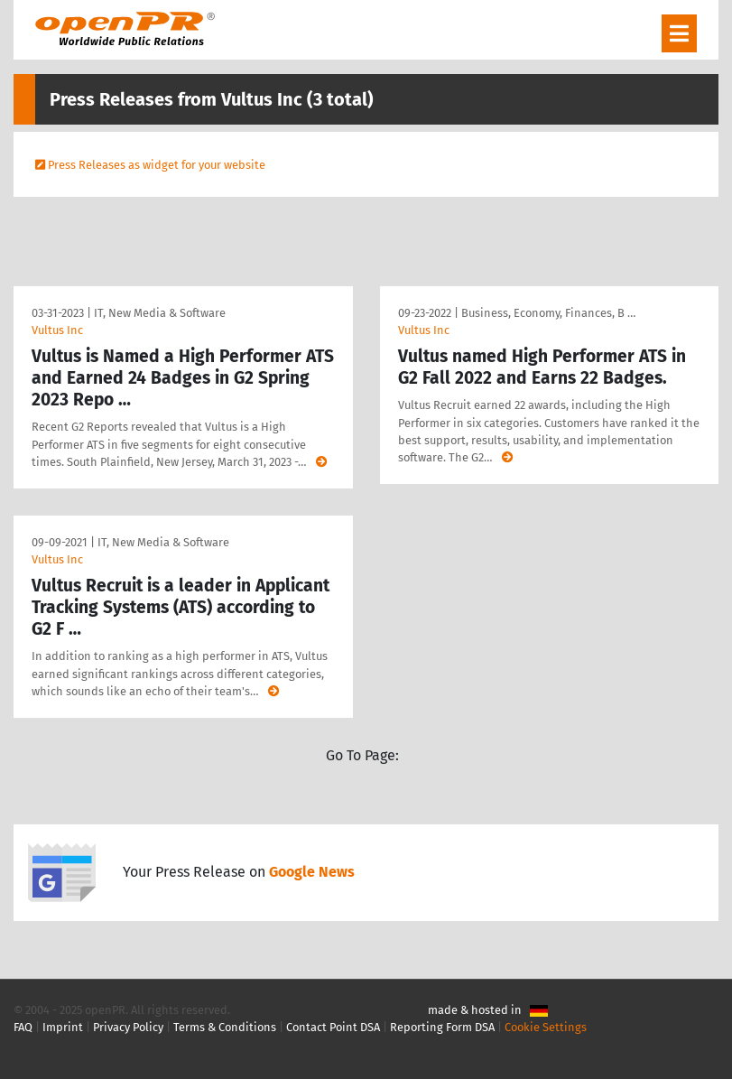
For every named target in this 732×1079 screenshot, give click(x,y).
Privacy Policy (128, 1027)
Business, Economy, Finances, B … (548, 313)
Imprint (62, 1027)
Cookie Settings (546, 1027)
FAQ (23, 1027)
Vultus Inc (57, 330)
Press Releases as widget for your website (156, 165)
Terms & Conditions (224, 1027)
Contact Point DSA (333, 1027)
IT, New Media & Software (160, 313)
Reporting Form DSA (442, 1027)
